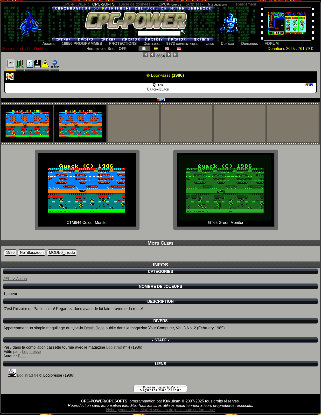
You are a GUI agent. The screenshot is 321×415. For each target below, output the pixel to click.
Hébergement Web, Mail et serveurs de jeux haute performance (160, 410)
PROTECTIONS (123, 44)
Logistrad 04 (27, 375)
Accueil (48, 44)
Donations (249, 44)
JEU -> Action (15, 279)
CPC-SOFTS (103, 4)
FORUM (272, 44)
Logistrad (114, 347)
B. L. (22, 356)
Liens (209, 44)
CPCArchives (170, 4)
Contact (228, 44)
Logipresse (31, 352)
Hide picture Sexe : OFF (106, 49)
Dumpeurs (152, 44)
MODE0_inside (62, 252)
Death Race (94, 328)
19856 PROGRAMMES (82, 44)
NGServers (217, 4)
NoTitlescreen (32, 252)
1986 (10, 252)
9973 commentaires (182, 44)
